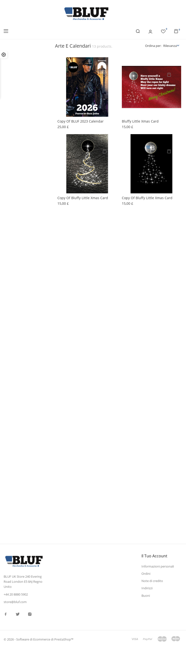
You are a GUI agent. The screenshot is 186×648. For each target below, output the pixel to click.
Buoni (145, 595)
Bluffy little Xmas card (140, 121)
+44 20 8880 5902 (16, 594)
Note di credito (152, 581)
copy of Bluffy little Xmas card (82, 198)
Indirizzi (147, 588)
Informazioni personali (157, 566)
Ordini (145, 573)
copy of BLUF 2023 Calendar (80, 121)
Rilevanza (170, 46)
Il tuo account (154, 556)
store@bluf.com (15, 602)
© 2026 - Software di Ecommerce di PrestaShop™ (38, 639)
